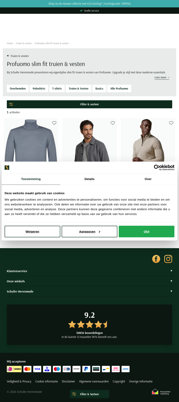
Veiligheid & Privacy (19, 381)
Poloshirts (39, 88)
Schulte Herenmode (89, 291)
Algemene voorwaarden (94, 381)
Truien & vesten (24, 43)
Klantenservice (89, 271)
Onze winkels (89, 281)
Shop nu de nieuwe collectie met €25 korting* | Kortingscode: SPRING (89, 3)
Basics (99, 88)
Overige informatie (141, 381)
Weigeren (32, 231)
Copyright (119, 381)
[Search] (89, 31)
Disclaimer (68, 381)
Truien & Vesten (78, 88)
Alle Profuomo (119, 88)
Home (10, 43)
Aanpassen (89, 231)
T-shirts (57, 88)
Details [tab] (89, 179)
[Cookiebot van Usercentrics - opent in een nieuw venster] (156, 168)
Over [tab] (148, 179)
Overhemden (18, 88)
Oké (147, 231)
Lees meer (162, 77)
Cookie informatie (46, 381)
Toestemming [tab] (31, 179)
